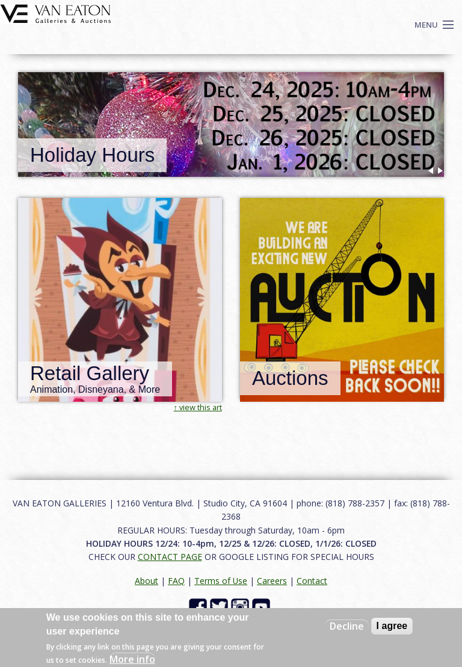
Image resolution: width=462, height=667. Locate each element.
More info (132, 659)
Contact (312, 580)
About (146, 580)
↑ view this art (198, 407)
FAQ (176, 580)
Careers (272, 580)
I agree (392, 626)
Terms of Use (220, 580)
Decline (347, 626)
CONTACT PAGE (170, 556)
